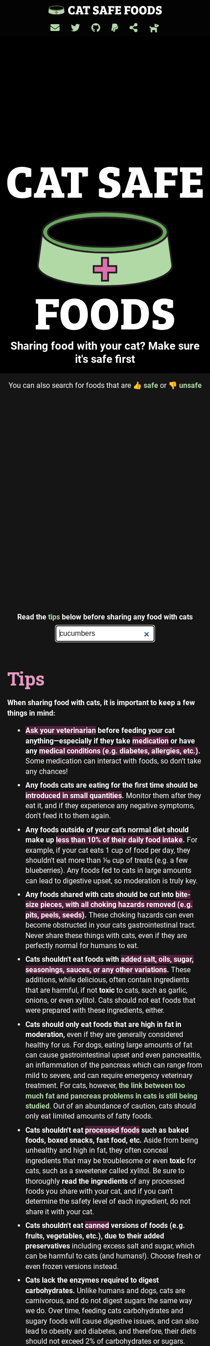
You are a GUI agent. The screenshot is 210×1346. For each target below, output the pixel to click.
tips (54, 617)
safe (145, 385)
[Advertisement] (105, 501)
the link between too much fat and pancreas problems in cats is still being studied (111, 1095)
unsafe (185, 385)
